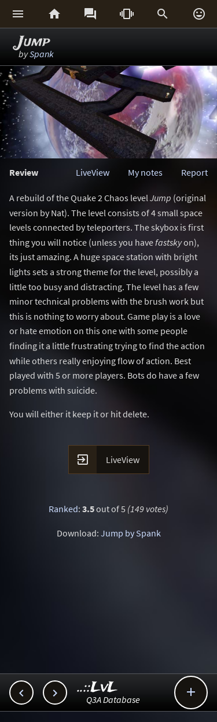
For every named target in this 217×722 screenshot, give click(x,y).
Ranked (63, 508)
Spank (42, 54)
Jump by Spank (131, 533)
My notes (145, 172)
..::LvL (97, 687)
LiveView (92, 172)
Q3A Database (113, 699)
